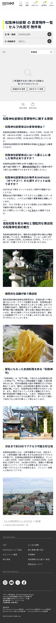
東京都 (38, 521)
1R (4, 167)
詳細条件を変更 (19, 89)
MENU (51, 4)
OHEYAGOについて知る (12, 550)
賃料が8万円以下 (30, 167)
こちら (41, 144)
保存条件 (44, 3)
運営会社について (35, 564)
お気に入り (35, 3)
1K (8, 167)
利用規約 (31, 555)
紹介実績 (6, 559)
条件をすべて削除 (36, 89)
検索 (20, 4)
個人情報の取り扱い (36, 550)
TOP (4, 545)
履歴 (27, 4)
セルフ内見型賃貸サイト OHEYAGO (18, 521)
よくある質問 (33, 545)
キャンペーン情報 (10, 555)
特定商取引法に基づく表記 (39, 559)
